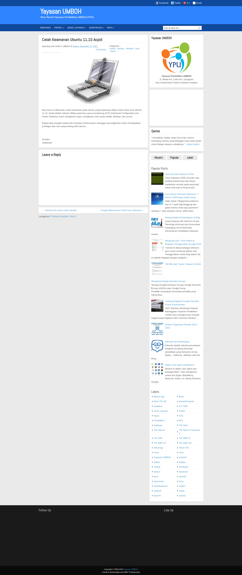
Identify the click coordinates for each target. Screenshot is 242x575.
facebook (183, 471)
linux (137, 48)
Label (190, 157)
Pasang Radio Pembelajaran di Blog (182, 217)
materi (182, 486)
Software (158, 425)
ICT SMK (183, 406)
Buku (181, 396)
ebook (157, 471)
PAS (181, 416)
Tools (156, 452)
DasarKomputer (186, 401)
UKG (181, 452)
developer (184, 467)
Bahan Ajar (159, 396)
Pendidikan (159, 420)
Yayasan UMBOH (60, 11)
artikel (157, 462)
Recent (159, 157)
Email (199, 3)
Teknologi (158, 447)
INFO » (110, 27)
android (182, 457)
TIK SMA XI (159, 430)
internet (182, 476)
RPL (181, 420)
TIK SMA (183, 425)
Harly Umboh (193, 144)
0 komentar (101, 49)
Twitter (177, 3)
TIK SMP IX (184, 438)
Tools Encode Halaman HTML (179, 174)
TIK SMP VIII (185, 443)
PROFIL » (59, 27)
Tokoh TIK (184, 447)
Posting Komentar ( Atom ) (63, 216)
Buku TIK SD (160, 401)
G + (188, 3)
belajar (182, 462)
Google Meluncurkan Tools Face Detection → (123, 210)
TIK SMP (158, 438)
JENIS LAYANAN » (76, 27)
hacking (121, 48)
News (113, 51)
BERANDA (45, 27)
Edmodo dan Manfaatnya (177, 341)
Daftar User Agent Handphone (179, 365)
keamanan (159, 481)
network (158, 491)
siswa (182, 491)
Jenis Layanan (161, 411)
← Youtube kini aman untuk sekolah (59, 210)
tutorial (182, 495)
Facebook (164, 3)
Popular (174, 157)
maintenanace (161, 486)
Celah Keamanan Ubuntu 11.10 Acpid (72, 39)
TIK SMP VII (160, 443)
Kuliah (182, 411)
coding (112, 48)
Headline (130, 48)
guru (156, 476)
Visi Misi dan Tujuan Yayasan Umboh (183, 264)
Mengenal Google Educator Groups (168, 281)
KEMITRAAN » (96, 27)
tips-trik (157, 495)
